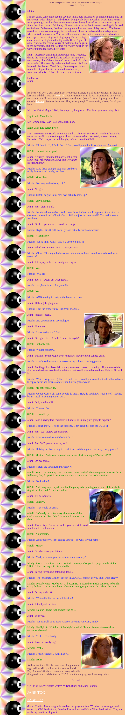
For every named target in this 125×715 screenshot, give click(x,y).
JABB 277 (35, 700)
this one (39, 101)
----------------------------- (76, 86)
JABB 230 (59, 95)
